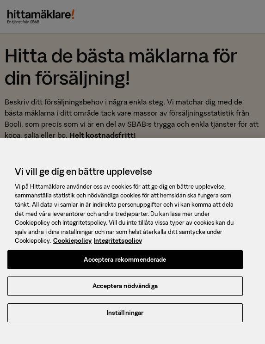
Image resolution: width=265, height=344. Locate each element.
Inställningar (125, 314)
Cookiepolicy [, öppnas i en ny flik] (72, 242)
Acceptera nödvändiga (125, 288)
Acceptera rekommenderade (125, 261)
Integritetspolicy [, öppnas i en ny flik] (118, 242)
